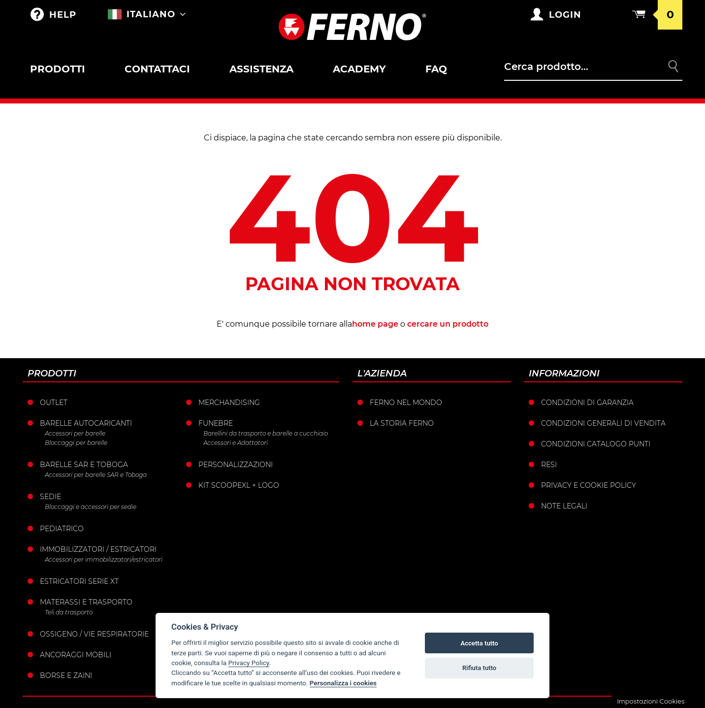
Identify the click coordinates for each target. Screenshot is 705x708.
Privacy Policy (248, 663)
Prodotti (57, 69)
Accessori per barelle (75, 433)
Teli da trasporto (69, 612)
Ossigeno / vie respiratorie (94, 634)
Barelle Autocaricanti (86, 423)
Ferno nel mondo (406, 402)
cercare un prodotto (447, 324)
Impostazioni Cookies (650, 701)
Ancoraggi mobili (75, 654)
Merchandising (229, 402)
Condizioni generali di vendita (603, 423)
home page (375, 324)
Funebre (215, 423)
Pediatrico (62, 528)
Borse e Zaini (66, 675)
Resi (549, 464)
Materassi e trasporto (86, 602)
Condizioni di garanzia (587, 402)
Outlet (53, 402)
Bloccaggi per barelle (76, 442)
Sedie (50, 496)
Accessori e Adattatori (235, 442)
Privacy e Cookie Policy (588, 485)
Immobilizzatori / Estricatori (98, 549)
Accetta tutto (479, 643)
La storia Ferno (402, 423)
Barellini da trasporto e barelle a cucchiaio (265, 433)
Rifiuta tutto (479, 668)
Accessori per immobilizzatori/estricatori (103, 559)
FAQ (436, 69)
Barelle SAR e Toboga (84, 464)
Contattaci (157, 69)
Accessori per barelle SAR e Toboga (96, 474)
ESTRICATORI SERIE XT (79, 581)
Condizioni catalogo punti (595, 443)
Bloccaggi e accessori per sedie (90, 506)
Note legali (564, 506)
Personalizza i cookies (343, 683)
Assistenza (261, 69)
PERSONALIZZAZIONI (235, 464)
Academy (359, 69)
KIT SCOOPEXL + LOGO (238, 485)
